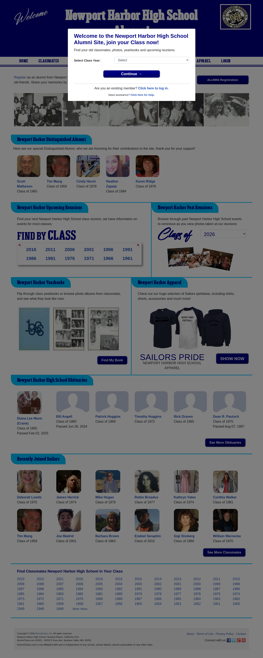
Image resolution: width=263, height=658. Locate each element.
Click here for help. (142, 94)
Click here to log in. (153, 88)
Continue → (131, 74)
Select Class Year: (87, 60)
